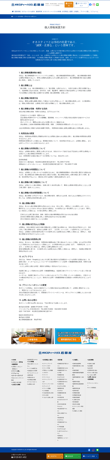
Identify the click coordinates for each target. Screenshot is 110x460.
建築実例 (39, 11)
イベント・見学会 (17, 362)
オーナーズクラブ (81, 5)
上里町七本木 (76, 399)
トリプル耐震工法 (32, 368)
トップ (15, 16)
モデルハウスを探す (28, 11)
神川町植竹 (75, 402)
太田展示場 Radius (62, 381)
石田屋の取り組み (92, 370)
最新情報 (18, 11)
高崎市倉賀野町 (76, 363)
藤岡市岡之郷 (76, 388)
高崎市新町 (75, 370)
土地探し (77, 11)
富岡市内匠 (75, 390)
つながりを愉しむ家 (47, 397)
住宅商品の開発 (31, 379)
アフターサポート (32, 382)
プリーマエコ (46, 377)
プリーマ (45, 375)
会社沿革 (90, 368)
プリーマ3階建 (46, 388)
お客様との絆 (31, 384)
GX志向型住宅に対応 (47, 393)
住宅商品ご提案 (67, 11)
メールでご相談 (90, 456)
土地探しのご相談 (77, 411)
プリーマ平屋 (46, 368)
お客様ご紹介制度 (16, 382)
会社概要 (90, 366)
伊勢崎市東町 (76, 393)
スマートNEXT (46, 366)
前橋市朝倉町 (76, 397)
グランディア (46, 386)
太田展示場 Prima (62, 379)
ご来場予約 (55, 456)
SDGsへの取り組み (92, 372)
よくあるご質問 (91, 375)
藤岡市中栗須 (76, 381)
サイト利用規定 (91, 387)
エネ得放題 (45, 390)
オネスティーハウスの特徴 (52, 11)
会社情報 (69, 5)
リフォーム (94, 11)
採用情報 (90, 379)
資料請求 (73, 456)
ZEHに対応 (45, 395)
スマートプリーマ (47, 363)
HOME (13, 360)
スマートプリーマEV (47, 384)
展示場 (59, 360)
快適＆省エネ (31, 377)
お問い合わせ (91, 377)
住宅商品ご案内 (47, 360)
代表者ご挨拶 (91, 363)
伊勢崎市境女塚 (76, 395)
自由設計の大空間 (32, 370)
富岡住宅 (60, 435)
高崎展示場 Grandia (62, 368)
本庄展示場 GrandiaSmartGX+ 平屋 (62, 400)
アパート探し (85, 11)
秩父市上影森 (76, 404)
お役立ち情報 (15, 384)
